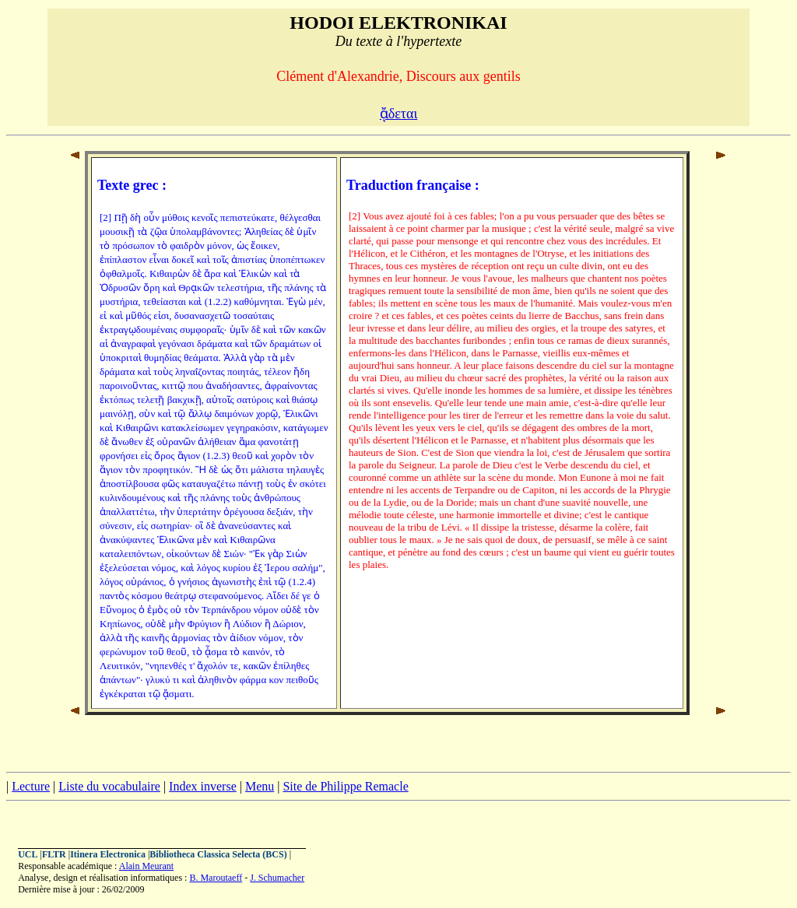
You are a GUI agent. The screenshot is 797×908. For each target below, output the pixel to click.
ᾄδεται (399, 113)
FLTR (54, 854)
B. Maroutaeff (215, 877)
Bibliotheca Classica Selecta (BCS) (217, 854)
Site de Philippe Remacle (345, 786)
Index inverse (203, 786)
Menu (259, 786)
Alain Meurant (146, 866)
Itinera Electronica (108, 854)
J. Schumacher (277, 877)
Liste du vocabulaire (109, 786)
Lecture (31, 786)
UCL (27, 854)
